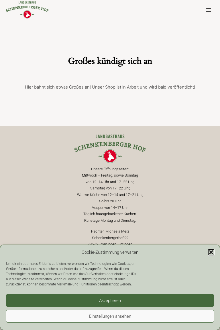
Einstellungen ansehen (110, 316)
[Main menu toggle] (208, 10)
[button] (211, 252)
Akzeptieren (110, 300)
